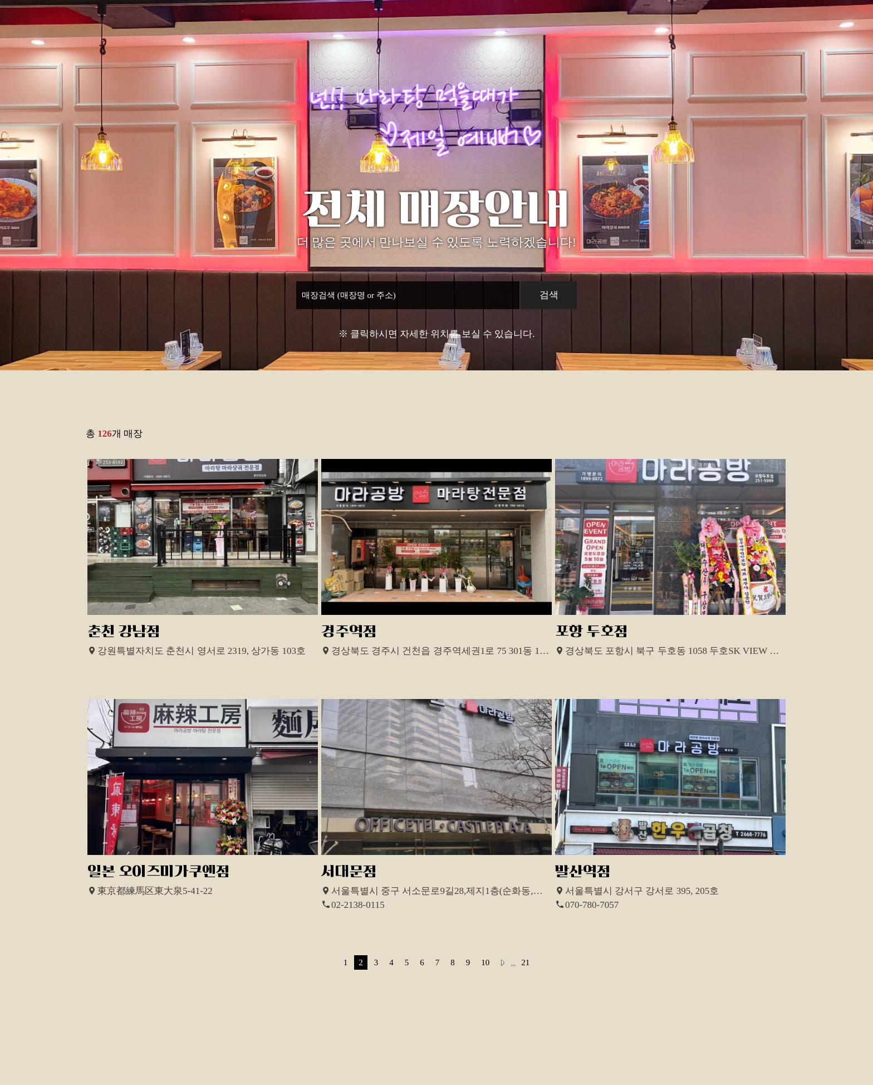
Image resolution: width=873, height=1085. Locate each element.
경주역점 (349, 631)
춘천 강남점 (123, 631)
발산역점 (583, 871)
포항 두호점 (591, 631)
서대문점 (349, 871)
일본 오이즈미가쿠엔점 (158, 871)
